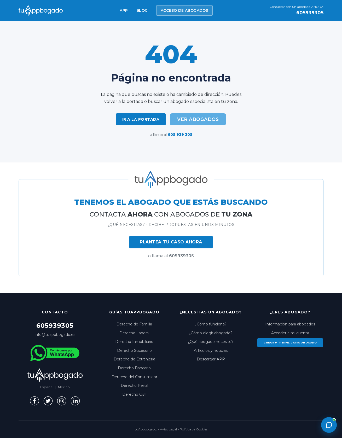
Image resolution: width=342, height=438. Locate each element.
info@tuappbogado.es (55, 334)
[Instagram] (61, 401)
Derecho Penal (134, 385)
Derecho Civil (134, 394)
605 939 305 (180, 134)
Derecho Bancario (134, 368)
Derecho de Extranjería (134, 359)
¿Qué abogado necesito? (211, 341)
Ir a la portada (141, 119)
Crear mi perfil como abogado (290, 342)
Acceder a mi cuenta (290, 333)
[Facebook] (34, 401)
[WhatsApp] (55, 353)
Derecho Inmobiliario (134, 341)
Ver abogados (198, 119)
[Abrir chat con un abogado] (329, 425)
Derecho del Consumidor (134, 377)
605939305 (309, 13)
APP (124, 10)
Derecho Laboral (134, 333)
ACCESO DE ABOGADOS (184, 10)
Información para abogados (290, 324)
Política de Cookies (193, 429)
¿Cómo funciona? (211, 324)
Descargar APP (211, 359)
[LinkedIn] (75, 401)
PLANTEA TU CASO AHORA (171, 242)
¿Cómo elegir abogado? (211, 333)
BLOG (142, 10)
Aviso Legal (168, 429)
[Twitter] (48, 401)
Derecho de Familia (134, 324)
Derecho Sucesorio (134, 350)
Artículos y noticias (211, 350)
